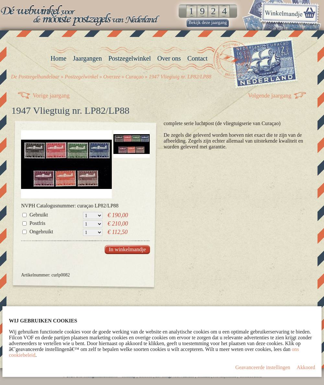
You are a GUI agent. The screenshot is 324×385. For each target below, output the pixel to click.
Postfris (37, 223)
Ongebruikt (41, 231)
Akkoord (306, 367)
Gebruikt (38, 214)
